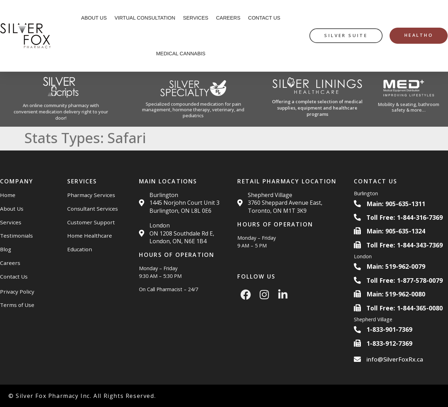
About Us (94, 18)
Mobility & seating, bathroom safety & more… (408, 107)
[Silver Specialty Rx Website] (193, 99)
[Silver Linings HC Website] (317, 99)
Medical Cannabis (180, 53)
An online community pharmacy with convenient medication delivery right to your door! (61, 111)
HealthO (418, 35)
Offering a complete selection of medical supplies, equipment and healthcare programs (317, 107)
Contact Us (264, 18)
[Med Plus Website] (408, 99)
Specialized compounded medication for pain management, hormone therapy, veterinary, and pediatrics (193, 110)
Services (196, 18)
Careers (228, 18)
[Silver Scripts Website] (61, 99)
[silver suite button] (345, 35)
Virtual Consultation (144, 18)
